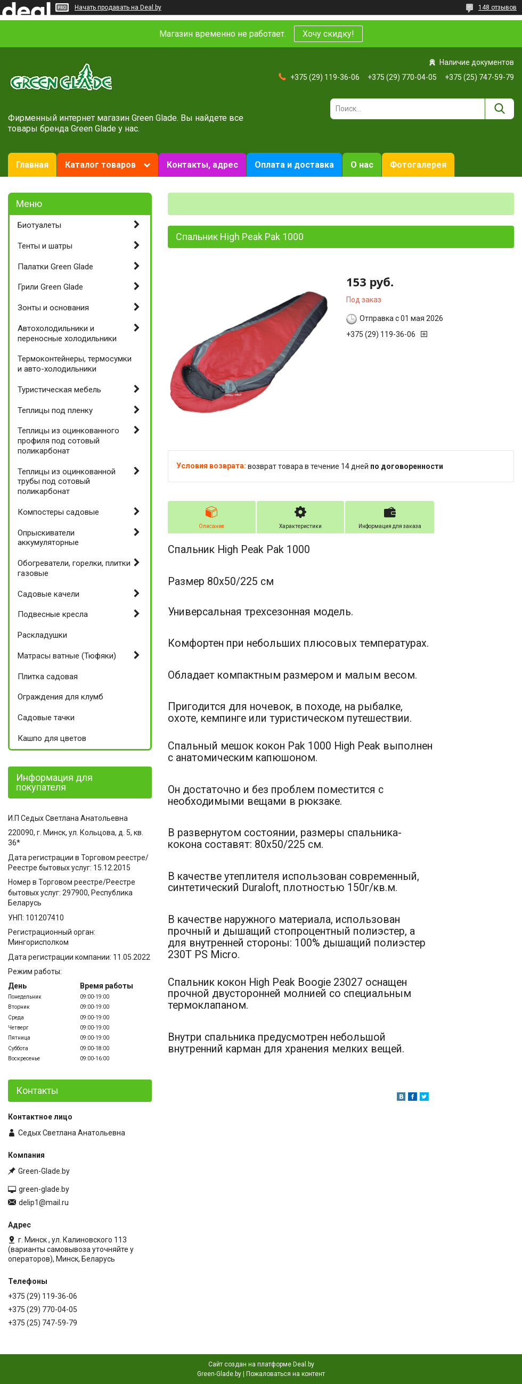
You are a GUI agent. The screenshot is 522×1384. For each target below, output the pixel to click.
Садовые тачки (46, 717)
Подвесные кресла (53, 614)
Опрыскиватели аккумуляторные (48, 538)
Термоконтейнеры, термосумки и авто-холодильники (75, 364)
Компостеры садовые (58, 512)
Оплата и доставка (294, 165)
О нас (361, 165)
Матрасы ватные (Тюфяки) (67, 656)
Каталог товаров (100, 165)
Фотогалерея (418, 165)
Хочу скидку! (328, 34)
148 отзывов (497, 7)
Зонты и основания (53, 307)
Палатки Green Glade (55, 266)
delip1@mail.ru (44, 1202)
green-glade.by (44, 1189)
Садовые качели (48, 594)
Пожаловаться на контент (285, 1374)
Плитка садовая (48, 676)
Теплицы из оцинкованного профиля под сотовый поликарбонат (68, 441)
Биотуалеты (39, 225)
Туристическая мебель (59, 389)
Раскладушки (42, 635)
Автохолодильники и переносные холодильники (67, 333)
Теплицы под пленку (55, 410)
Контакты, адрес (202, 165)
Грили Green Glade (50, 287)
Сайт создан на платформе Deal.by (261, 1364)
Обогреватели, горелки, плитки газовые (74, 568)
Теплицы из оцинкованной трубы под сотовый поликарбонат (67, 482)
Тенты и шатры (45, 246)
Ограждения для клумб (60, 697)
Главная (32, 165)
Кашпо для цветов (52, 738)
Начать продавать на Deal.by (118, 7)
